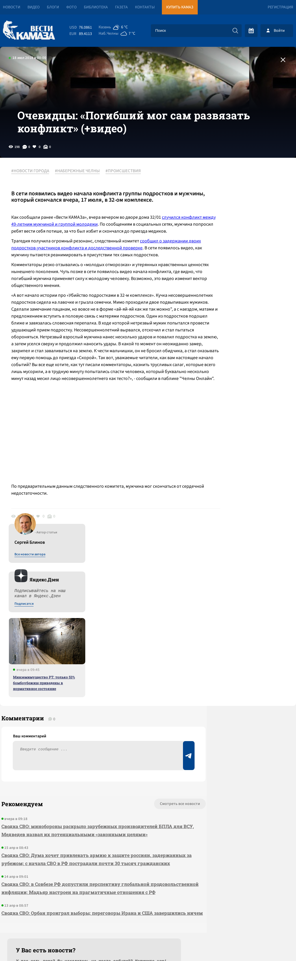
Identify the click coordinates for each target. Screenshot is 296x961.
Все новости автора (232, 196)
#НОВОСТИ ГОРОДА (33, 190)
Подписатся (226, 246)
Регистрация (280, 7)
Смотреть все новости (140, 690)
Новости (11, 7)
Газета (121, 7)
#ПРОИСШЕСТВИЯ (126, 190)
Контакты (145, 7)
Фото (71, 7)
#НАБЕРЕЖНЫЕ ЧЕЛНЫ (80, 190)
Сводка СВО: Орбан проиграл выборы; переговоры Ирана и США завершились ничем (75, 828)
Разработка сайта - (274, 945)
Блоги (53, 7)
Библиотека (96, 7)
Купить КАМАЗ (179, 7)
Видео (33, 7)
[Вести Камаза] (29, 30)
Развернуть (148, 922)
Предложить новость (238, 710)
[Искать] (235, 30)
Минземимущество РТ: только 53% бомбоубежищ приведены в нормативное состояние (246, 325)
